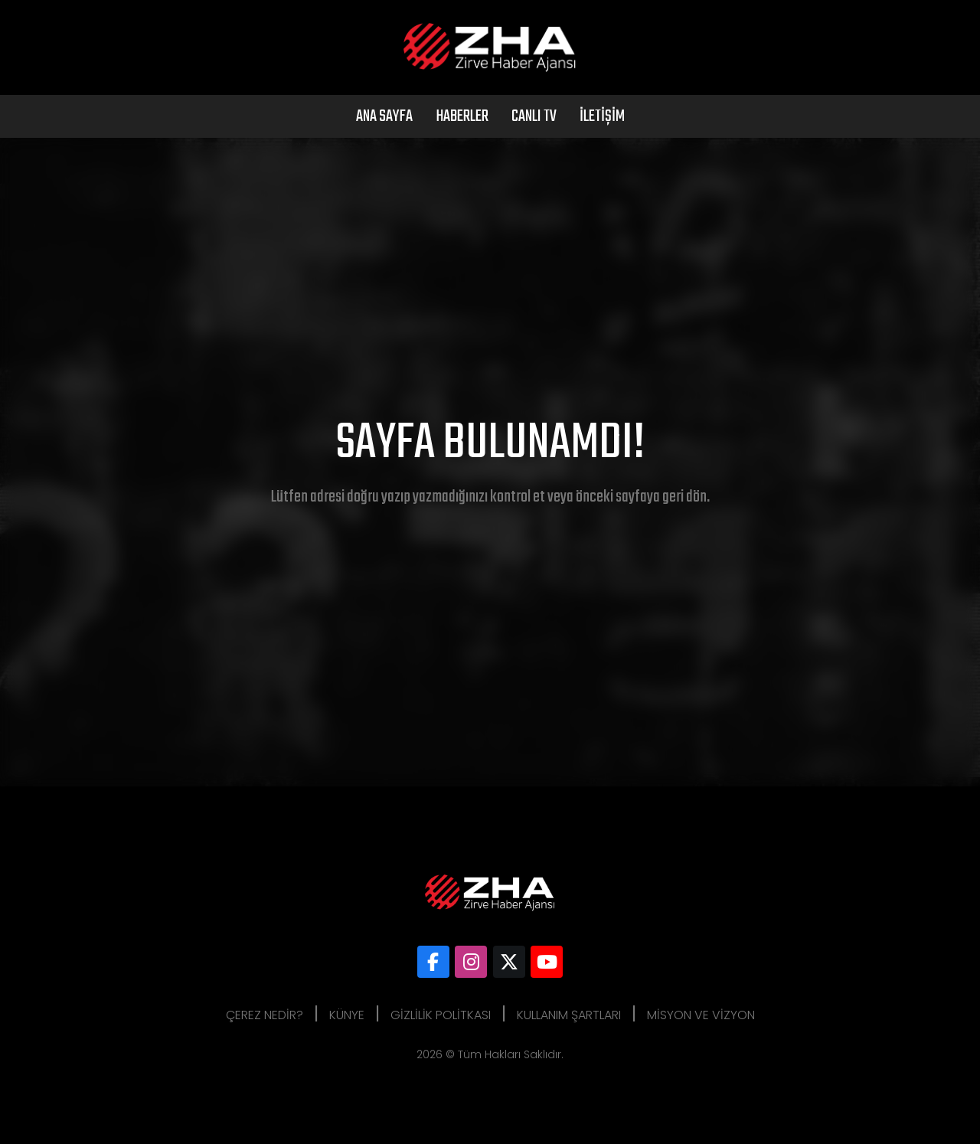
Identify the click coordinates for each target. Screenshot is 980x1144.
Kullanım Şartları (569, 1015)
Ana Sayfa (384, 116)
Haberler (462, 116)
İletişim (602, 116)
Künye (346, 1015)
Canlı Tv (534, 116)
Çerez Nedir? (264, 1015)
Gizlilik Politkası (440, 1015)
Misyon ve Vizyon (701, 1015)
